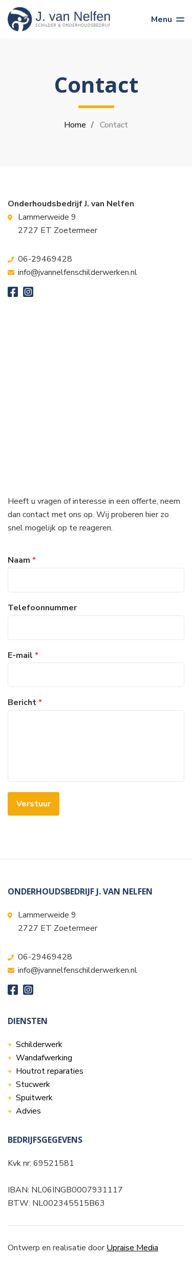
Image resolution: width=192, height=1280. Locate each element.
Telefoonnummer (42, 608)
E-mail (23, 655)
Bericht (25, 702)
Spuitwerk (34, 1097)
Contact (114, 125)
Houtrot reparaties (49, 1071)
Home (75, 125)
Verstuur (33, 803)
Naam (22, 560)
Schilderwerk (39, 1044)
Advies (28, 1111)
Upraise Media (132, 1247)
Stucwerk (33, 1084)
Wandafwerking (44, 1057)
